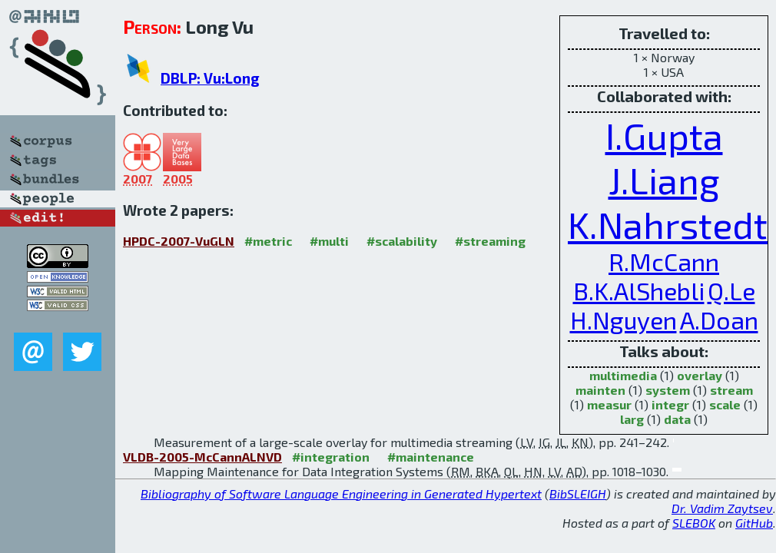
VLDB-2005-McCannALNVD (202, 456)
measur (609, 404)
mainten (600, 389)
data (677, 419)
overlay (699, 375)
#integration (331, 456)
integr (670, 404)
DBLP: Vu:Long (210, 78)
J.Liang (664, 179)
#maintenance (430, 456)
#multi (329, 240)
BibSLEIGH (577, 493)
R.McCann (664, 261)
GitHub (754, 522)
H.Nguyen (623, 319)
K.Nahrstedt (668, 224)
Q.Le (731, 290)
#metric (268, 240)
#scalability (401, 240)
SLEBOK (693, 522)
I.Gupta (664, 135)
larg (632, 419)
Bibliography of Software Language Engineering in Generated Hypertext (341, 493)
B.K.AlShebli (639, 290)
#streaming (490, 240)
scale (725, 404)
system (667, 389)
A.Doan (719, 319)
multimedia (623, 375)
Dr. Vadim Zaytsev (722, 508)
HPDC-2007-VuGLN (178, 240)
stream (731, 389)
